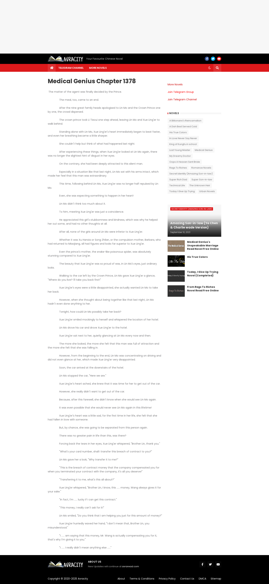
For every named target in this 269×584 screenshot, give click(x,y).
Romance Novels (201, 167)
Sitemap (216, 578)
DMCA (202, 578)
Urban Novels (207, 191)
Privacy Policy (167, 578)
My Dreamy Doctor (180, 156)
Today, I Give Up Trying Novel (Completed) (202, 273)
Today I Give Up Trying (182, 191)
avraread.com (130, 566)
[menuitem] (52, 68)
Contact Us (187, 578)
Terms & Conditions (141, 578)
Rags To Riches (178, 167)
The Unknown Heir (199, 185)
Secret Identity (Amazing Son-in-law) (191, 173)
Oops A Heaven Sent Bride (184, 162)
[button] (209, 68)
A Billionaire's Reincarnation (185, 120)
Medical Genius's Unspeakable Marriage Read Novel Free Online (203, 245)
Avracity (83, 578)
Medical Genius (204, 150)
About (121, 578)
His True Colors (178, 132)
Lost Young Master (179, 150)
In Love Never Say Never (183, 138)
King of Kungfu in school (183, 144)
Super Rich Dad (178, 179)
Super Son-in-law (202, 179)
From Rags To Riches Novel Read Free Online (203, 288)
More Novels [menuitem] (98, 68)
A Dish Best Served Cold (183, 126)
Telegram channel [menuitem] (71, 68)
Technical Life (177, 185)
